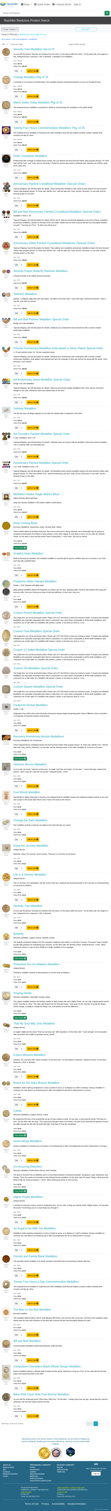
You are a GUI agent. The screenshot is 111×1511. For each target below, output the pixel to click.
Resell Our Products (36, 1478)
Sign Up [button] (96, 1474)
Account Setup (34, 1469)
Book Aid (60, 1467)
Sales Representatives (37, 1474)
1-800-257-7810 (62, 1492)
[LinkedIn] (97, 1464)
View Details (20, 548)
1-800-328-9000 (26, 1492)
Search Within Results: (77, 44)
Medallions (33, 39)
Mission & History (8, 1467)
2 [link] (99, 1424)
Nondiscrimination (76, 1503)
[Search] (53, 13)
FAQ (4, 1469)
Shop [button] (25, 4)
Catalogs (33, 1471)
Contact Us (6, 1471)
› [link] (103, 1424)
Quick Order (42, 4)
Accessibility (58, 1503)
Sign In (77, 4)
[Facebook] (95, 1464)
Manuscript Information (10, 1474)
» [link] (107, 1424)
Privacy (45, 1503)
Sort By (85, 29)
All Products (6, 39)
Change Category (10, 29)
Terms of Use (32, 1503)
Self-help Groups (62, 1469)
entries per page (17, 44)
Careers (5, 1476)
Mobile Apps (34, 1476)
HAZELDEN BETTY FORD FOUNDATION (70, 1487)
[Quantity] (23, 71)
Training (32, 1467)
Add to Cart (33, 71)
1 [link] (95, 1424)
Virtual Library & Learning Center (40, 1480)
